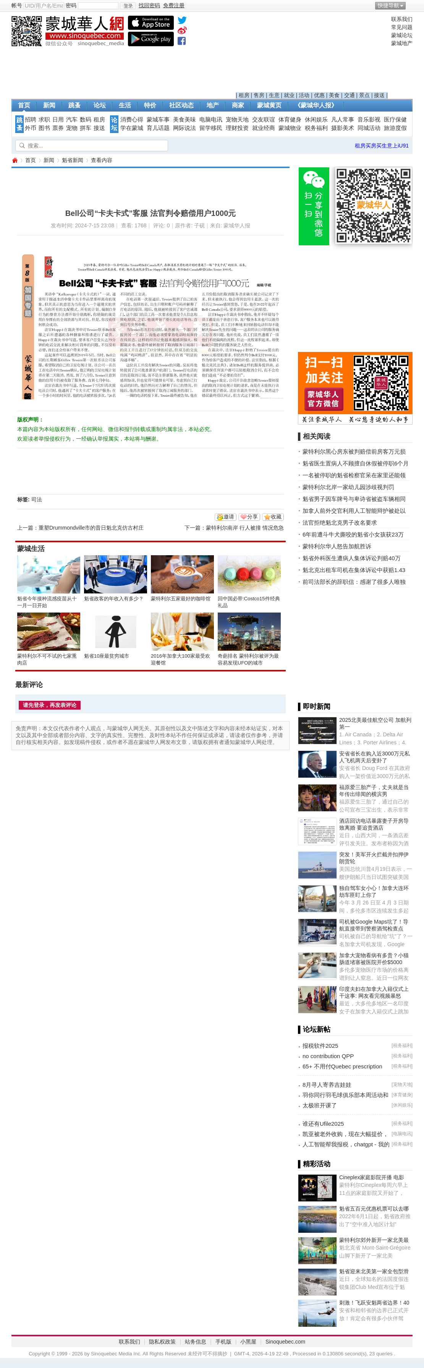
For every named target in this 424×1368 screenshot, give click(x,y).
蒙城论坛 (402, 35)
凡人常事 (342, 120)
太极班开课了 (320, 1105)
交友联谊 (263, 120)
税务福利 (316, 128)
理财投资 (237, 128)
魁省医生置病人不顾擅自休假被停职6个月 (356, 463)
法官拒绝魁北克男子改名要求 (340, 522)
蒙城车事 (158, 120)
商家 (238, 105)
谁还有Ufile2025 (323, 1123)
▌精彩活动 (314, 1164)
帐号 (16, 5)
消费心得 (131, 120)
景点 (364, 95)
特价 (150, 105)
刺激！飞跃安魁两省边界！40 (374, 1303)
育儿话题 (158, 128)
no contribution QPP (328, 1056)
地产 (213, 105)
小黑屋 (248, 1342)
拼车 (85, 128)
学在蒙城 (131, 128)
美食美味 (184, 120)
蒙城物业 (289, 128)
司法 (36, 499)
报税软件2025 (320, 1045)
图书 (44, 128)
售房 (259, 95)
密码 (71, 5)
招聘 (30, 120)
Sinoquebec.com (285, 1342)
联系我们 (402, 19)
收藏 (276, 517)
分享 (252, 517)
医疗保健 (395, 120)
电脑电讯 (210, 120)
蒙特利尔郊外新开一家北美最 (374, 1240)
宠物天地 (237, 120)
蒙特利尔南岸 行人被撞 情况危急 (245, 528)
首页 (24, 105)
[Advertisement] (312, 54)
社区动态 (181, 105)
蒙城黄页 (269, 105)
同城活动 (369, 128)
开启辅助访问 (411, 5)
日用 (58, 120)
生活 (125, 105)
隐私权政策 (162, 1342)
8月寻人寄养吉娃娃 (327, 1084)
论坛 (100, 105)
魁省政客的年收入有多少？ (114, 598)
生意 (274, 95)
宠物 (72, 128)
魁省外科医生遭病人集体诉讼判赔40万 (352, 558)
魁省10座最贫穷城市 (106, 656)
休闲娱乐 (316, 120)
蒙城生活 (31, 549)
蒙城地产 (402, 43)
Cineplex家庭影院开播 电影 (371, 1177)
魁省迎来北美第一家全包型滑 (374, 1271)
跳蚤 (74, 105)
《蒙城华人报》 (316, 105)
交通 (349, 95)
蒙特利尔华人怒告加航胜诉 (337, 546)
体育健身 (289, 120)
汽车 (72, 120)
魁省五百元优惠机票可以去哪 (374, 1209)
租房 (244, 95)
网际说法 (184, 128)
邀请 (228, 517)
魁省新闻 (72, 160)
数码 (85, 120)
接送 (379, 95)
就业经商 (263, 128)
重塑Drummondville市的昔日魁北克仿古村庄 (91, 528)
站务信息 (195, 1342)
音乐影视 (369, 120)
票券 (58, 128)
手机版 (223, 1342)
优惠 (319, 95)
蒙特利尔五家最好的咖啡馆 (180, 598)
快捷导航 (388, 5)
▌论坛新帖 (314, 1029)
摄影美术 (342, 128)
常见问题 (402, 27)
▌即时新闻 (314, 706)
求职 (44, 120)
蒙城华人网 (14, 160)
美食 (334, 95)
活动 (304, 95)
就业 (289, 95)
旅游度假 (395, 128)
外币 (30, 128)
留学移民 (210, 128)
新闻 (49, 105)
